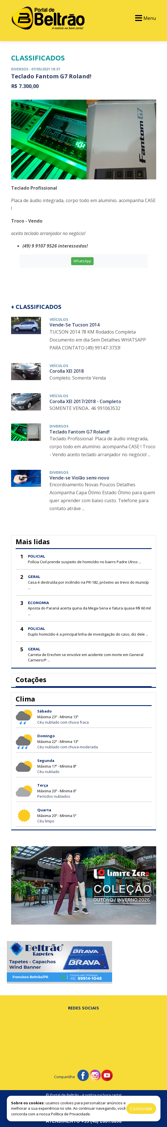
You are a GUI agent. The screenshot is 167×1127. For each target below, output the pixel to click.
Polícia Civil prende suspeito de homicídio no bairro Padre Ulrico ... (84, 561)
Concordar (141, 1108)
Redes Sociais (83, 1008)
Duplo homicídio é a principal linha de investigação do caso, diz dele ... (88, 634)
